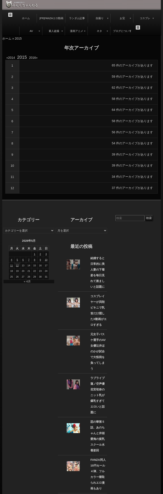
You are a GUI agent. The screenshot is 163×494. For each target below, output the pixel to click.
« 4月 (27, 281)
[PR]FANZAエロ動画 (51, 18)
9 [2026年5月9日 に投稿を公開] (40, 259)
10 (12, 165)
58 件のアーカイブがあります (132, 99)
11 (12, 177)
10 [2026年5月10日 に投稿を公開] (46, 259)
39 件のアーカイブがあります (132, 154)
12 (12, 188)
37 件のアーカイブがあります (132, 188)
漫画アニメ (76, 31)
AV (31, 31)
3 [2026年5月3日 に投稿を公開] (46, 254)
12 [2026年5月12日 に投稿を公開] (17, 265)
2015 (22, 57)
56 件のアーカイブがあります (132, 132)
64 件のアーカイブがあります (132, 110)
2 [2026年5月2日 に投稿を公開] (40, 254)
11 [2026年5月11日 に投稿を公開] (11, 265)
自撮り (100, 18)
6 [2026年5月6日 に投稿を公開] (23, 259)
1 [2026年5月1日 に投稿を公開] (34, 254)
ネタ (99, 31)
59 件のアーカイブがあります (132, 76)
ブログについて (122, 31)
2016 (33, 57)
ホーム (26, 18)
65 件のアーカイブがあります (132, 65)
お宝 (122, 18)
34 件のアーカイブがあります (132, 176)
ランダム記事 (77, 18)
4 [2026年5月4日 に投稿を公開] (11, 259)
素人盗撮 (54, 31)
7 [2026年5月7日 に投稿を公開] (28, 259)
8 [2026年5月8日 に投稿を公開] (34, 259)
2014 (11, 57)
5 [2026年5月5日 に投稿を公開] (17, 259)
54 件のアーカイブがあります (132, 143)
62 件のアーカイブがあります (132, 87)
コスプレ (145, 18)
